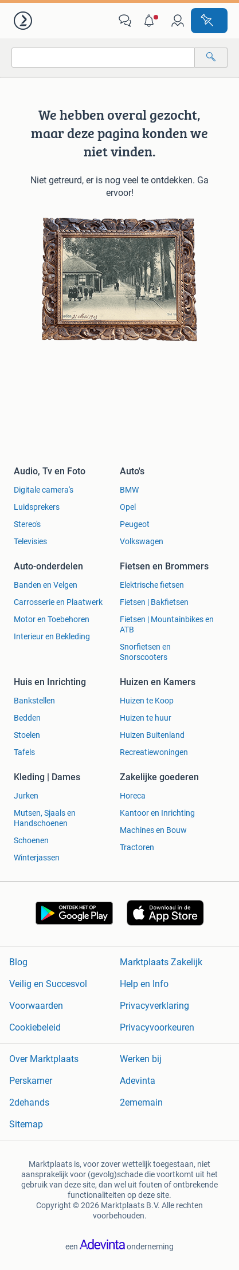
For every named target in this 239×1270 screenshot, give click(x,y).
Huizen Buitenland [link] (152, 735)
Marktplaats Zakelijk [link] (161, 962)
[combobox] (103, 58)
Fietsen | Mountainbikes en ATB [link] (167, 624)
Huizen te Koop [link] (147, 700)
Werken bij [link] (141, 1058)
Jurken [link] (26, 795)
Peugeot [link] (135, 524)
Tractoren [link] (137, 847)
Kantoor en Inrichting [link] (157, 812)
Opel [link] (128, 507)
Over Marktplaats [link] (44, 1058)
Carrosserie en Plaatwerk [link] (58, 602)
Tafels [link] (24, 752)
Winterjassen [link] (37, 857)
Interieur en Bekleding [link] (52, 636)
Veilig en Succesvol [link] (48, 983)
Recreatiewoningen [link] (154, 752)
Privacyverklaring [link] (154, 1005)
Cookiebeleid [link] (35, 1027)
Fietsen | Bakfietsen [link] (154, 602)
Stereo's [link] (27, 524)
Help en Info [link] (144, 983)
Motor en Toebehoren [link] (51, 619)
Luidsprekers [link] (37, 507)
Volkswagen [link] (141, 541)
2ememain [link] (141, 1102)
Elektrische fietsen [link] (152, 584)
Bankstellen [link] (34, 700)
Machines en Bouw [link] (153, 830)
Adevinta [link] (137, 1080)
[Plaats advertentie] (209, 20)
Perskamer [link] (30, 1080)
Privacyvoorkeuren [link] (157, 1027)
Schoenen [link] (31, 840)
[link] (24, 20)
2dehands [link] (29, 1102)
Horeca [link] (133, 795)
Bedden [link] (27, 717)
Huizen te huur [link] (145, 717)
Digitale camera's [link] (43, 489)
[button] (151, 20)
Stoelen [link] (27, 735)
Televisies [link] (30, 541)
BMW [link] (129, 489)
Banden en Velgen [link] (45, 584)
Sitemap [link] (26, 1124)
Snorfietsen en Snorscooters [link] (145, 652)
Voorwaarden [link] (36, 1005)
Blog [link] (18, 962)
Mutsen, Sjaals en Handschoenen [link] (45, 818)
